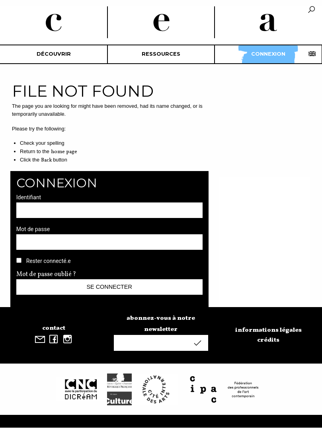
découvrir (54, 54)
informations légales (268, 330)
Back (46, 160)
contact (53, 328)
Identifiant (28, 197)
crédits (268, 340)
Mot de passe (33, 229)
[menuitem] (53, 54)
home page (64, 152)
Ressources (161, 54)
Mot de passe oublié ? (46, 274)
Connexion (268, 54)
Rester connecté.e (48, 261)
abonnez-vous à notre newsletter (161, 324)
